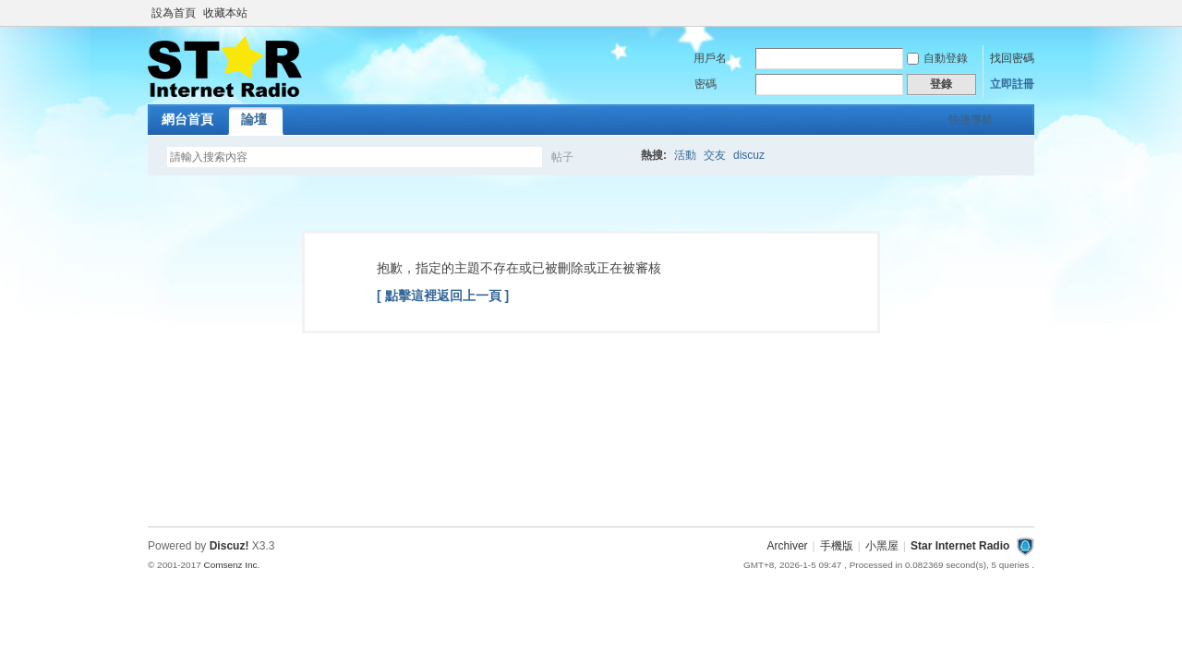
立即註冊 (1012, 84)
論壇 (254, 119)
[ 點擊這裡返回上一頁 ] (443, 295)
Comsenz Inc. (231, 565)
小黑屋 (882, 545)
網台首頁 (187, 119)
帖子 (562, 157)
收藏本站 (225, 12)
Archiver (787, 545)
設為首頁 (173, 12)
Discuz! (229, 545)
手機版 (836, 545)
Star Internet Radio (960, 545)
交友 (715, 155)
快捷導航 (970, 120)
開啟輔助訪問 (1029, 13)
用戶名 (710, 58)
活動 (685, 155)
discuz (749, 155)
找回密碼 (1012, 58)
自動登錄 (937, 58)
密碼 (705, 84)
